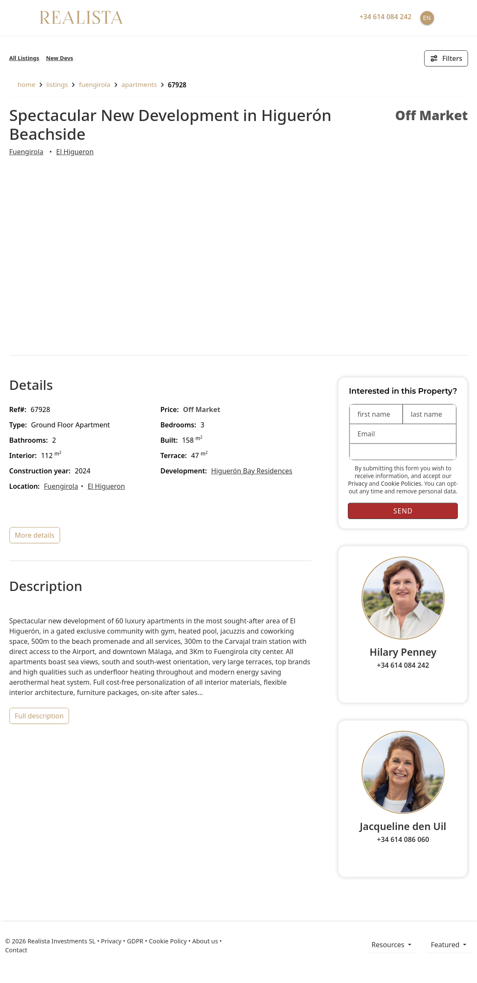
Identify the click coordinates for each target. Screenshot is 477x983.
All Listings (24, 58)
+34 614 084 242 (403, 665)
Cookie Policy (168, 941)
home (22, 84)
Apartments (139, 84)
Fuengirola (94, 84)
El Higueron (75, 151)
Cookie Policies (401, 483)
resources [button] (389, 944)
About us (205, 941)
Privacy (357, 483)
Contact (16, 950)
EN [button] (427, 18)
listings (57, 84)
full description (39, 716)
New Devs (59, 58)
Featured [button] (446, 944)
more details (35, 535)
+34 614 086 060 (403, 839)
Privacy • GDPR (122, 941)
